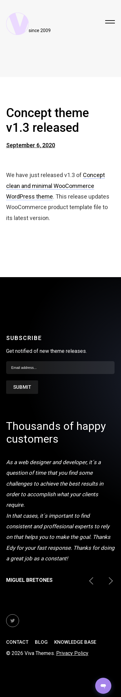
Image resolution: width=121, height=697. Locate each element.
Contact (17, 642)
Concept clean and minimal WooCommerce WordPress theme (55, 186)
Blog (41, 642)
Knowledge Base (75, 642)
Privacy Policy (72, 653)
